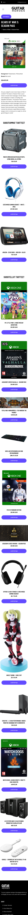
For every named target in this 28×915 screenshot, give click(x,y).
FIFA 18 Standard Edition (14, 510)
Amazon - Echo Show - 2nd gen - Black (14, 252)
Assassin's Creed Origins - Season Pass (14, 544)
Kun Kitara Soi (8, 908)
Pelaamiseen (11, 74)
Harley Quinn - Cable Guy (14, 675)
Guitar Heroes (8, 905)
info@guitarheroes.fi (22, 2)
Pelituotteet (19, 74)
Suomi (4, 2)
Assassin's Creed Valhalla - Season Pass (14, 382)
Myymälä (6, 16)
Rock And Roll (7, 911)
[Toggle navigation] (3, 9)
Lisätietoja (14, 85)
